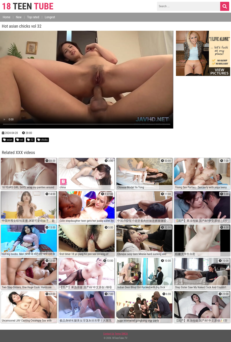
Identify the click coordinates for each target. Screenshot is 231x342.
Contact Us (108, 333)
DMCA (124, 333)
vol (19, 139)
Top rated (33, 17)
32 (30, 139)
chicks (42, 139)
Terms (118, 333)
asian (7, 139)
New (18, 17)
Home (6, 17)
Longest (50, 17)
